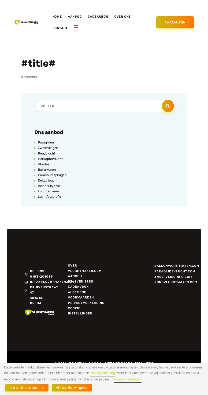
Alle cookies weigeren (72, 388)
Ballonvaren (47, 170)
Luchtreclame (48, 191)
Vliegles (43, 164)
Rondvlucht (46, 153)
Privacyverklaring (102, 373)
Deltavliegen (47, 180)
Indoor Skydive (49, 186)
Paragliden (46, 142)
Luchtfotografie (50, 197)
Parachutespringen (52, 175)
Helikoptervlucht (50, 159)
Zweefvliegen (48, 148)
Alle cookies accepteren (27, 388)
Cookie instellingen (127, 379)
